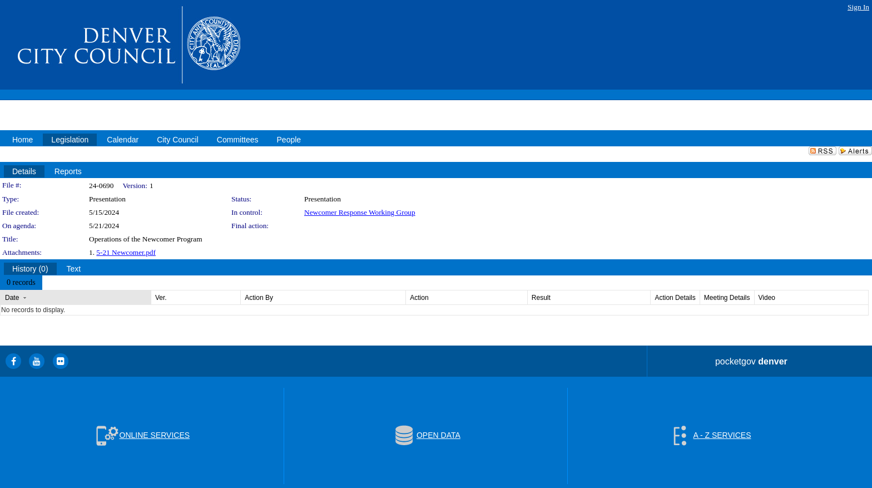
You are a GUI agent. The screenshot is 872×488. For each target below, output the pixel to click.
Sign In (858, 7)
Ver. (161, 298)
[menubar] (21, 282)
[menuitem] (21, 282)
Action (419, 298)
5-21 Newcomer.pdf (126, 252)
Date (12, 298)
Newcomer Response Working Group (359, 212)
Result (541, 298)
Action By (259, 298)
